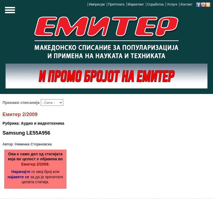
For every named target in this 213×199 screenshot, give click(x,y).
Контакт (186, 4)
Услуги (172, 4)
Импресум (97, 4)
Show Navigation (9, 12)
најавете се (18, 177)
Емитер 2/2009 (19, 114)
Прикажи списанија (21, 102)
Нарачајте (20, 171)
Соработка (155, 4)
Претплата (116, 4)
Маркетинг (136, 4)
